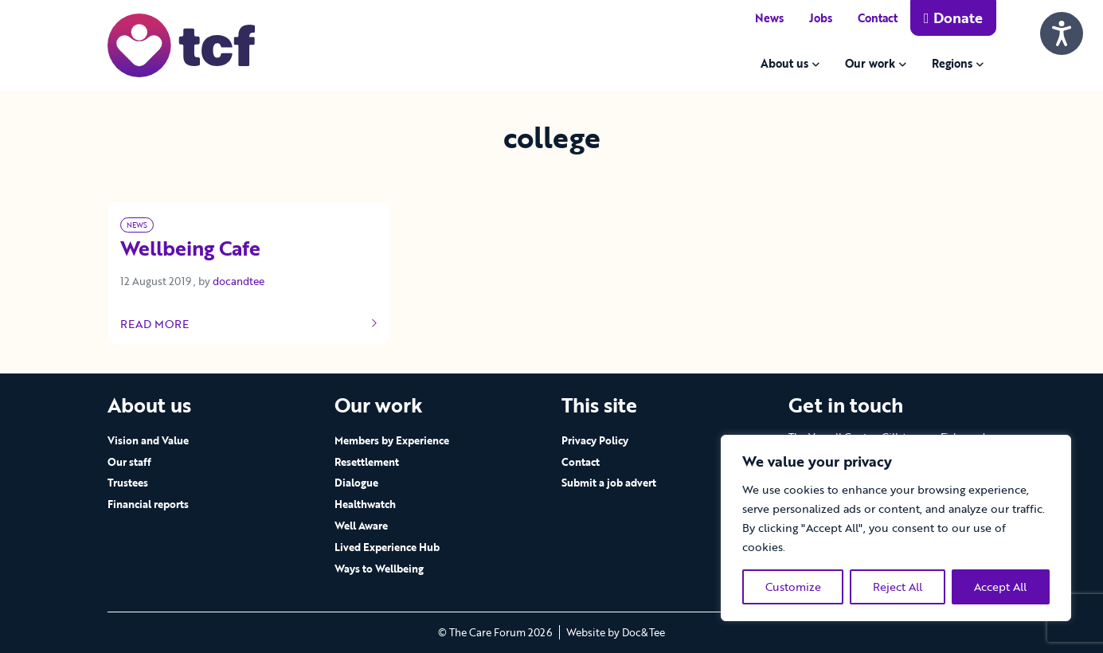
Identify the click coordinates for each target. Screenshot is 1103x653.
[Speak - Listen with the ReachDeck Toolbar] (1061, 33)
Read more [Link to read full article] (249, 324)
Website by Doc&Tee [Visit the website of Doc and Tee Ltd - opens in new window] (615, 632)
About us (784, 63)
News (769, 18)
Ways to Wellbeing (379, 568)
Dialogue (356, 482)
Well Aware (361, 525)
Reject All (897, 586)
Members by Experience (391, 440)
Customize (793, 586)
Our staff (129, 462)
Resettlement (366, 462)
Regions (952, 63)
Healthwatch (365, 504)
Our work (870, 63)
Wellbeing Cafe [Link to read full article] (190, 249)
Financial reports (148, 504)
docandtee (238, 281)
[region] (896, 528)
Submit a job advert (608, 482)
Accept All (1000, 586)
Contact (878, 18)
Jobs (820, 18)
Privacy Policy (594, 440)
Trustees (128, 482)
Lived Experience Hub (387, 547)
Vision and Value (148, 440)
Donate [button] (953, 17)
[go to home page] (182, 44)
